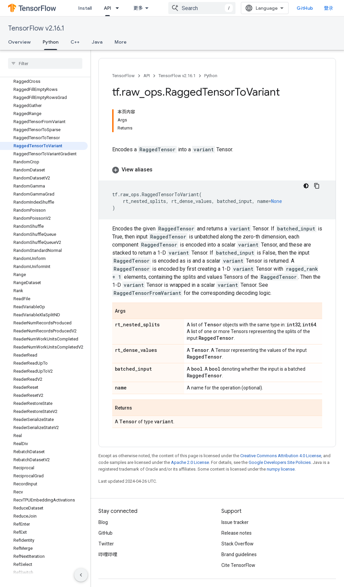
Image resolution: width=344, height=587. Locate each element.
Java (97, 42)
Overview (19, 42)
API (146, 75)
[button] (217, 170)
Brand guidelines (239, 554)
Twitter (106, 543)
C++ (75, 42)
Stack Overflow (237, 543)
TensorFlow (123, 75)
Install (85, 8)
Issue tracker (235, 522)
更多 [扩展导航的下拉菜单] (138, 8)
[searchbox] (45, 63)
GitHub (305, 8)
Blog (103, 522)
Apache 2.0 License (190, 462)
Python (210, 75)
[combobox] (201, 8)
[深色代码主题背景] (306, 185)
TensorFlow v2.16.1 (36, 28)
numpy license (281, 469)
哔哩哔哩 (107, 554)
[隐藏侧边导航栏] (81, 575)
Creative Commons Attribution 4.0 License (280, 455)
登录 (328, 8)
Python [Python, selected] (50, 42)
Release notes (236, 533)
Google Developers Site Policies (280, 462)
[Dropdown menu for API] (119, 8)
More (121, 42)
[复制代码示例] (316, 185)
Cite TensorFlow (238, 565)
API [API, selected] (107, 8)
